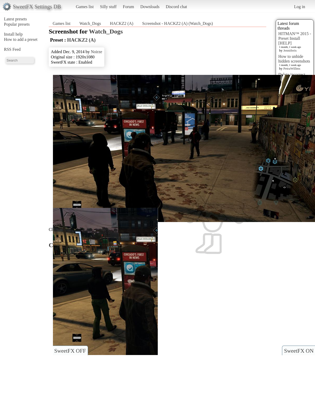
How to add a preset (20, 39)
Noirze (96, 51)
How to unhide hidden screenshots (294, 58)
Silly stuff (108, 6)
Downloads (149, 6)
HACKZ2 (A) (121, 23)
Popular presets (17, 24)
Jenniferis (290, 50)
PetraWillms (291, 68)
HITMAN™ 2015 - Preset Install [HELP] (294, 38)
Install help (13, 34)
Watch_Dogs (90, 23)
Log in (299, 6)
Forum (128, 6)
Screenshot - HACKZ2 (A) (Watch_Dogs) (177, 23)
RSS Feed (12, 49)
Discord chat (176, 6)
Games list (85, 6)
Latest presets (15, 19)
